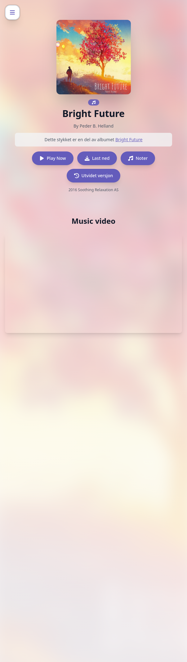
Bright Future (128, 139)
